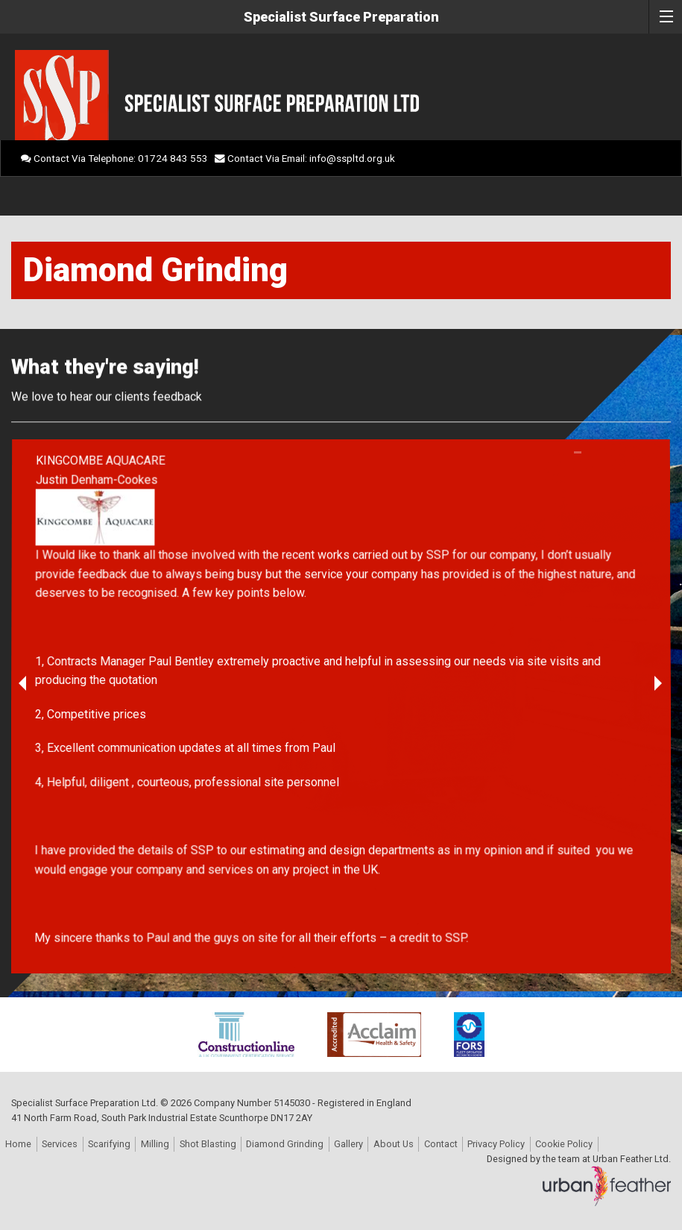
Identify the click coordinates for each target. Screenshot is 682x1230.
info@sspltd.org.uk (352, 158)
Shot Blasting (208, 1143)
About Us (393, 1143)
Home (18, 1143)
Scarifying (109, 1143)
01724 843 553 (173, 158)
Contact (441, 1143)
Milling (155, 1143)
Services (60, 1143)
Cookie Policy (564, 1143)
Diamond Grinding (284, 1143)
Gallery (348, 1143)
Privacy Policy (496, 1143)
